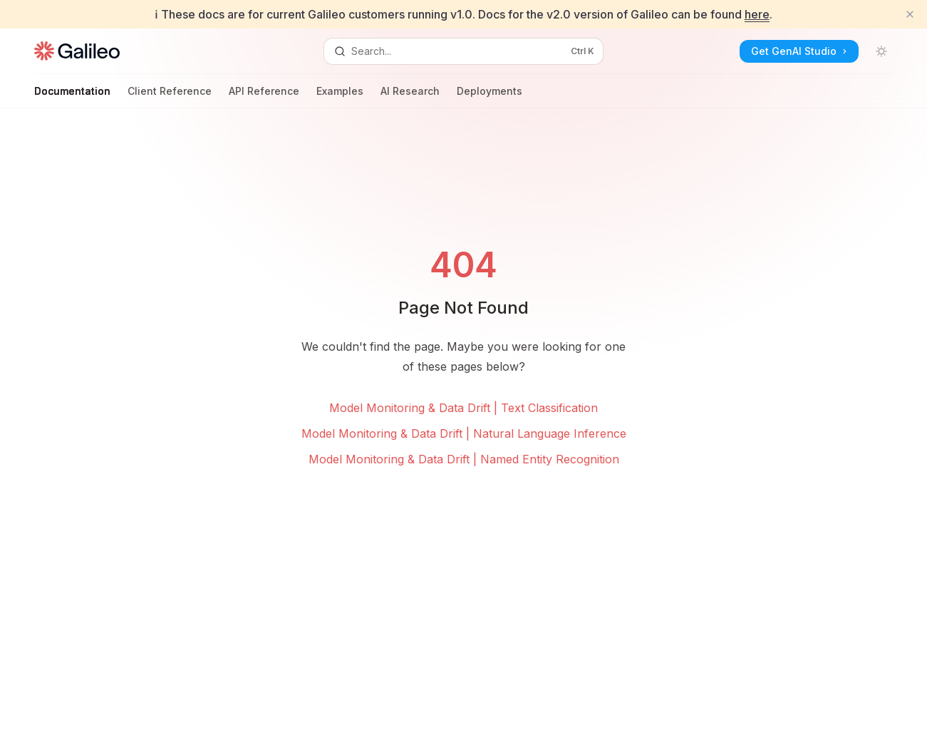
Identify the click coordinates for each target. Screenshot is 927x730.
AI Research (410, 96)
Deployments (489, 96)
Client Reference (170, 96)
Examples (339, 96)
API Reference (264, 96)
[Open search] (463, 51)
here (757, 14)
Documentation (72, 96)
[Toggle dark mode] (881, 51)
